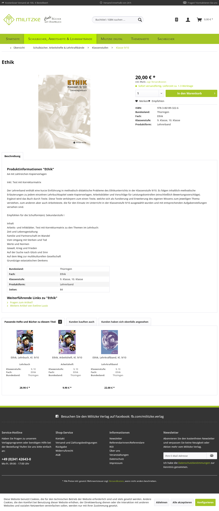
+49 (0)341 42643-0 (16, 459)
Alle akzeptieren (182, 502)
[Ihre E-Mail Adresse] (185, 455)
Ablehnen (161, 502)
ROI (112, 446)
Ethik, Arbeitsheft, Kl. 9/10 (67, 357)
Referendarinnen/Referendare (127, 442)
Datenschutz (117, 459)
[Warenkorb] (205, 19)
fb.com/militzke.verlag (109, 416)
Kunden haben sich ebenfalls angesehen (124, 321)
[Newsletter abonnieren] (211, 455)
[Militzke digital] (111, 39)
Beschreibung (12, 156)
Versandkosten (116, 481)
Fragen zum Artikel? (20, 302)
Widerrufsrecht (64, 450)
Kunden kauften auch (81, 321)
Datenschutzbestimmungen (194, 462)
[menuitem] (118, 19)
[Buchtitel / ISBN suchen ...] (118, 19)
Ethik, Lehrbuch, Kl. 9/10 (25, 357)
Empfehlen (156, 101)
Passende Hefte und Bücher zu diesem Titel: (33, 321)
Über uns (115, 450)
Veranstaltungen (119, 454)
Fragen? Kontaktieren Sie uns (202, 2)
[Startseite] (13, 39)
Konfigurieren (205, 502)
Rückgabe (61, 446)
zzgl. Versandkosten (156, 81)
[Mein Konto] (188, 19)
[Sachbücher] (166, 39)
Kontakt (60, 438)
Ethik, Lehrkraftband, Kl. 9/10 (109, 357)
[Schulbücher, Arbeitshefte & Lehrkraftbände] (60, 39)
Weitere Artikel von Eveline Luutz (27, 305)
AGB (58, 454)
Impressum (116, 463)
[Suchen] (140, 19)
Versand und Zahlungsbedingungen (76, 442)
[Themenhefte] (140, 39)
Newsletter (116, 438)
